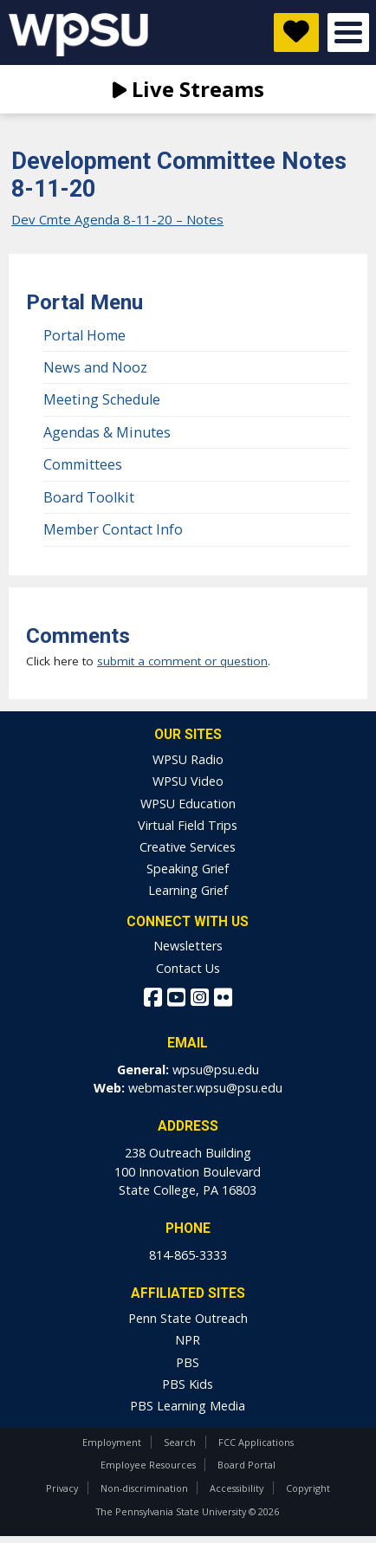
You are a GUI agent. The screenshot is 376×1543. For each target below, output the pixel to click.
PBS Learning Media (187, 1405)
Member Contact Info (113, 529)
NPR (187, 1340)
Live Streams (188, 89)
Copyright (308, 1487)
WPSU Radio (188, 759)
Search (180, 1442)
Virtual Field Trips (187, 825)
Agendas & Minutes (107, 432)
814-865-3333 (188, 1255)
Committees (82, 464)
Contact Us (188, 968)
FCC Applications (256, 1442)
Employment (111, 1442)
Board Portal (246, 1464)
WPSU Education (188, 803)
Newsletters (188, 945)
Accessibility (236, 1487)
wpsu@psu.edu (215, 1069)
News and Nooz (95, 367)
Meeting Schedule (101, 399)
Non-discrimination (144, 1487)
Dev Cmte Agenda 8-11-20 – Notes (117, 219)
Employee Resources (148, 1464)
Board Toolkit (88, 497)
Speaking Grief (187, 868)
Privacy (62, 1487)
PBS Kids (187, 1384)
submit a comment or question (182, 661)
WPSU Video (188, 781)
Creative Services (187, 847)
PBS (187, 1362)
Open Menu (348, 32)
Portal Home (84, 335)
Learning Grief (188, 890)
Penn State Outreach (188, 1318)
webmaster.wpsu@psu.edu (205, 1087)
